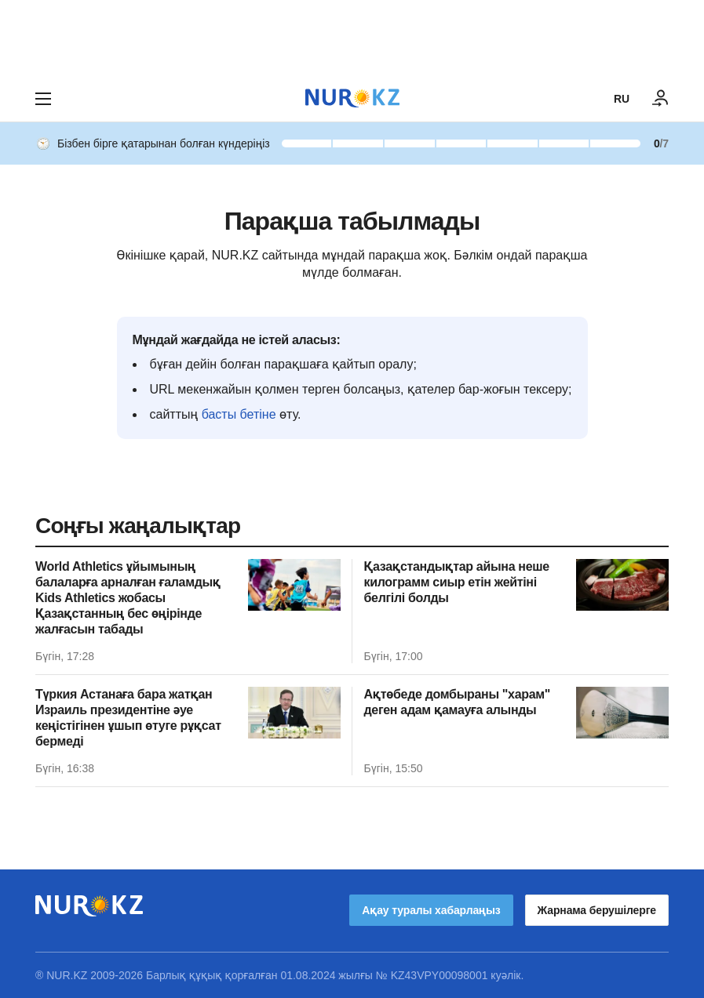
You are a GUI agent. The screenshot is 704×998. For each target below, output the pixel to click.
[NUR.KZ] (352, 98)
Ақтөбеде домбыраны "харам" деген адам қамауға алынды (457, 702)
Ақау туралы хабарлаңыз (431, 910)
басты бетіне (239, 414)
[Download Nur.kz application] (352, 37)
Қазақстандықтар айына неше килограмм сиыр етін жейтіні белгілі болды (456, 582)
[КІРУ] (661, 98)
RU (621, 99)
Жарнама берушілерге (597, 910)
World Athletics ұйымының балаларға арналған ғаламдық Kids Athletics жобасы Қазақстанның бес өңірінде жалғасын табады (128, 598)
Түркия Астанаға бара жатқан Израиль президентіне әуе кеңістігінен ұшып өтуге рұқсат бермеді (128, 718)
